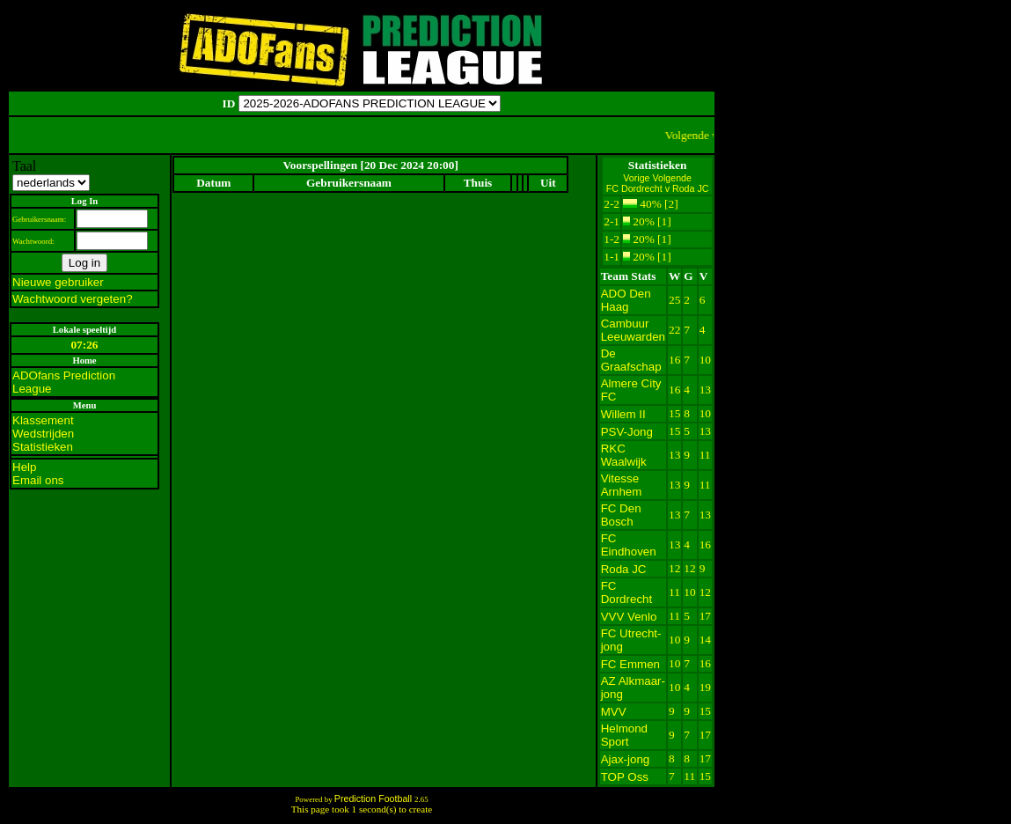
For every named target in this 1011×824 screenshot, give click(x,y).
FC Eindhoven (628, 545)
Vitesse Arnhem (621, 485)
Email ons (38, 480)
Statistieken (42, 446)
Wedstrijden (43, 433)
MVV (613, 711)
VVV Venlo (629, 616)
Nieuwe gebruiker (58, 282)
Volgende (671, 178)
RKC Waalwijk (624, 455)
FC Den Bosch (621, 515)
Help (24, 467)
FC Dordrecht (627, 592)
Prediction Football (374, 798)
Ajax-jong (625, 759)
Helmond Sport (624, 735)
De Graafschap (631, 360)
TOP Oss (624, 777)
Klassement (43, 420)
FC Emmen (630, 664)
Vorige (637, 178)
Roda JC (624, 569)
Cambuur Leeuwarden (633, 330)
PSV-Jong (627, 431)
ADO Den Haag (626, 300)
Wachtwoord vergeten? (72, 298)
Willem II (623, 414)
